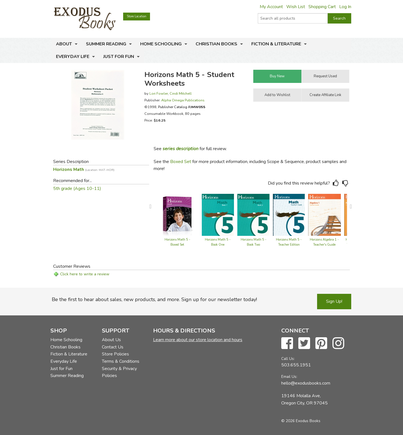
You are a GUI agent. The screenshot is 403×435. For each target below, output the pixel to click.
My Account (271, 7)
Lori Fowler (158, 93)
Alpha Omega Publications (183, 100)
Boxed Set (180, 162)
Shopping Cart (322, 7)
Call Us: (288, 358)
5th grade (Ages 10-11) (77, 188)
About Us (111, 340)
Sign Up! (334, 301)
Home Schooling (161, 44)
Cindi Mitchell (181, 93)
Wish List (295, 7)
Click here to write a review (84, 274)
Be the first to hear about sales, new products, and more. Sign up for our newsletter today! (154, 299)
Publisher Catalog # (181, 106)
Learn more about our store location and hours (197, 340)
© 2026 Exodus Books (300, 421)
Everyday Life (72, 56)
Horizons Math (83, 169)
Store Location (136, 16)
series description (180, 149)
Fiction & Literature (276, 44)
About (64, 44)
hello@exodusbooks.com (305, 383)
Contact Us (112, 347)
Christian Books (216, 44)
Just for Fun (118, 56)
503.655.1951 (296, 365)
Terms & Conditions (120, 361)
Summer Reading (106, 44)
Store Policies (115, 354)
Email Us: (289, 376)
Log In (345, 7)
